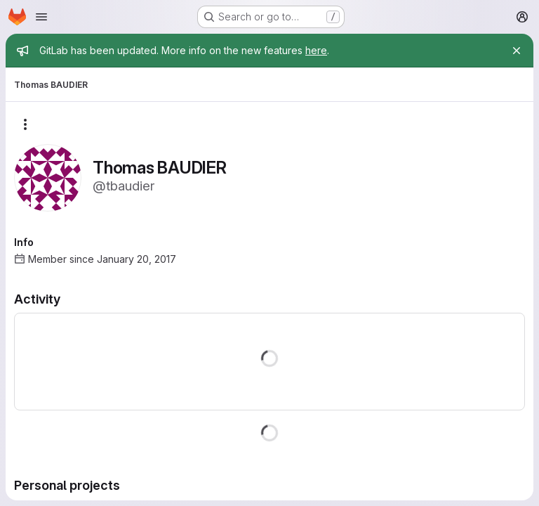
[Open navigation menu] (41, 17)
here (316, 50)
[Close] (516, 50)
